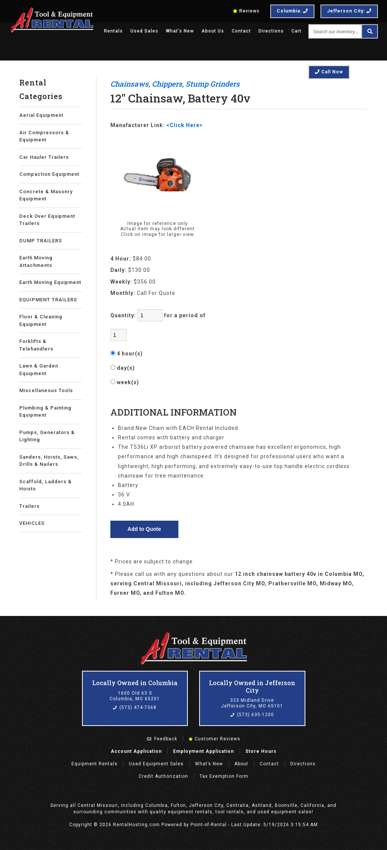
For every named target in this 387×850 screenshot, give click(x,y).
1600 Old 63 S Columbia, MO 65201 (135, 696)
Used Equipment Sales (156, 763)
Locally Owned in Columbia (135, 683)
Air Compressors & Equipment (44, 136)
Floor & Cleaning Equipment (40, 320)
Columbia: (292, 11)
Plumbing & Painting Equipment (45, 411)
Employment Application (203, 751)
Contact (241, 31)
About (241, 763)
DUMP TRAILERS (40, 241)
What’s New (180, 31)
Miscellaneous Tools (46, 390)
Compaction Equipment (49, 174)
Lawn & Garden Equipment (38, 369)
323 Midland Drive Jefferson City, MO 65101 (252, 703)
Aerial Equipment (41, 115)
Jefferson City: (349, 11)
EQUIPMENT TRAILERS (48, 299)
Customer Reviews (214, 738)
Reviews (246, 11)
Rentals (113, 31)
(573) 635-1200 (252, 714)
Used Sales (144, 31)
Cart (296, 31)
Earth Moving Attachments (36, 261)
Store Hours (261, 751)
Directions (271, 31)
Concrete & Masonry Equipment (46, 195)
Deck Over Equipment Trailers (47, 219)
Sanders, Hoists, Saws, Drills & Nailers (49, 460)
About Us (212, 31)
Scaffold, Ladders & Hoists (45, 485)
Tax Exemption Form (224, 776)
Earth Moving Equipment (50, 282)
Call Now (329, 71)
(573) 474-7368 (134, 707)
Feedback (162, 738)
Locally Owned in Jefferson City (252, 686)
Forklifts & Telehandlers (36, 345)
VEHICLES (32, 523)
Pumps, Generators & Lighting (47, 436)
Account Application (136, 751)
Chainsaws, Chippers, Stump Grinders (175, 83)
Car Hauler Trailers (44, 157)
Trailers (29, 506)
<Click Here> (184, 125)
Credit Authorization (163, 776)
